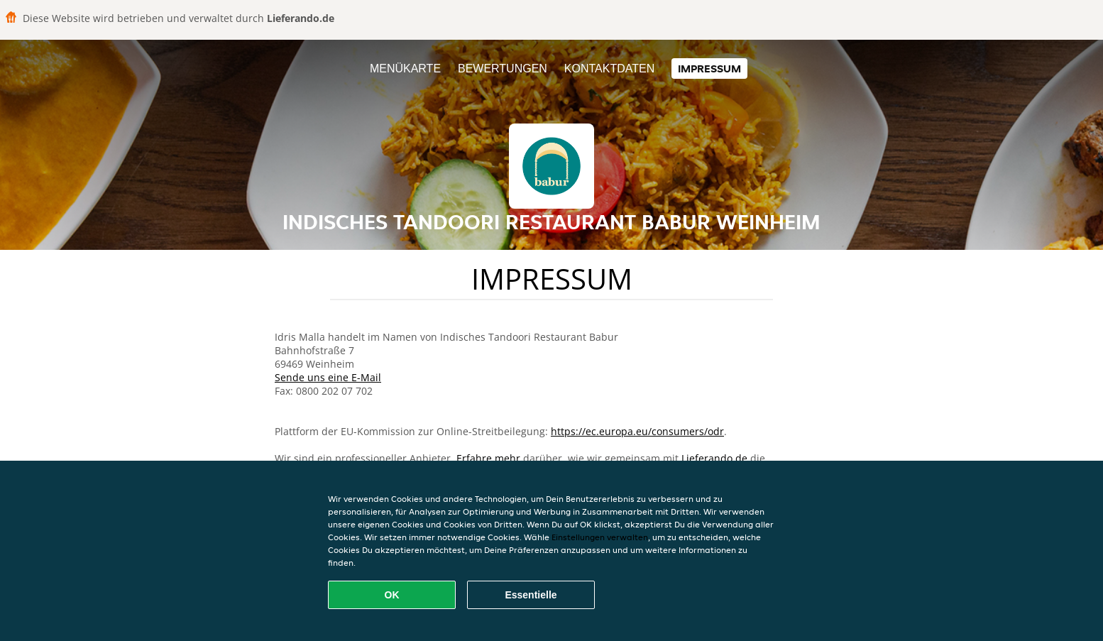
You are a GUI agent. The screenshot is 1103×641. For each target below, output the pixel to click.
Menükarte (405, 68)
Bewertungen (502, 68)
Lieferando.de (714, 458)
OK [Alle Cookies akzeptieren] (392, 595)
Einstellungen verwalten (600, 537)
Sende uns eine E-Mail (328, 377)
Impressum (709, 68)
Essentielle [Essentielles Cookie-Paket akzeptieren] (530, 595)
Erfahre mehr (488, 458)
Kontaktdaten (609, 68)
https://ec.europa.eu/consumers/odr (637, 431)
